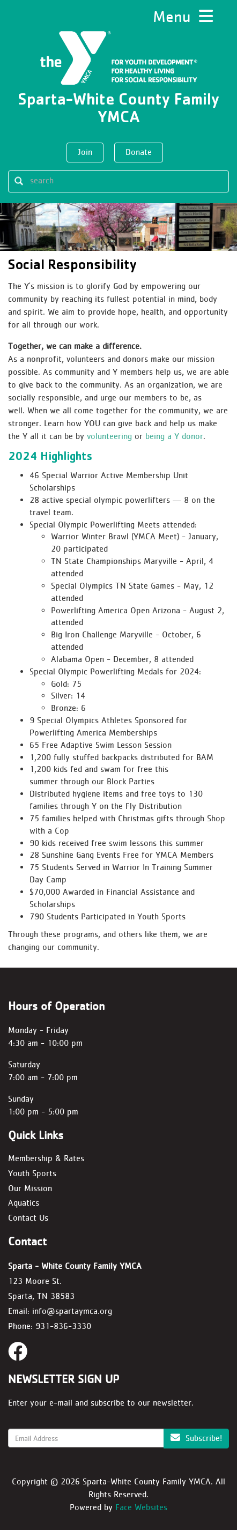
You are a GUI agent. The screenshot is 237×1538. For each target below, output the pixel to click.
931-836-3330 (63, 1334)
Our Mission (30, 1196)
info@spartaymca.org (72, 1319)
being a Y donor (174, 444)
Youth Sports (32, 1181)
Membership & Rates (46, 1166)
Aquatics (23, 1211)
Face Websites (141, 1515)
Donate (138, 152)
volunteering (111, 444)
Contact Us (28, 1226)
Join (85, 152)
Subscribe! (196, 1445)
